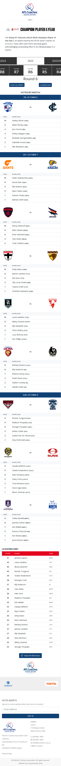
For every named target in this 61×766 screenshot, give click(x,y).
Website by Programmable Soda (30, 763)
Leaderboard (45, 85)
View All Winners (30, 655)
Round (16, 71)
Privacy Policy (7, 754)
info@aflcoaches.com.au (41, 743)
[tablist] (30, 61)
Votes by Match (16, 85)
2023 (30, 61)
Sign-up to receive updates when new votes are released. (22, 704)
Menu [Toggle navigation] (30, 20)
